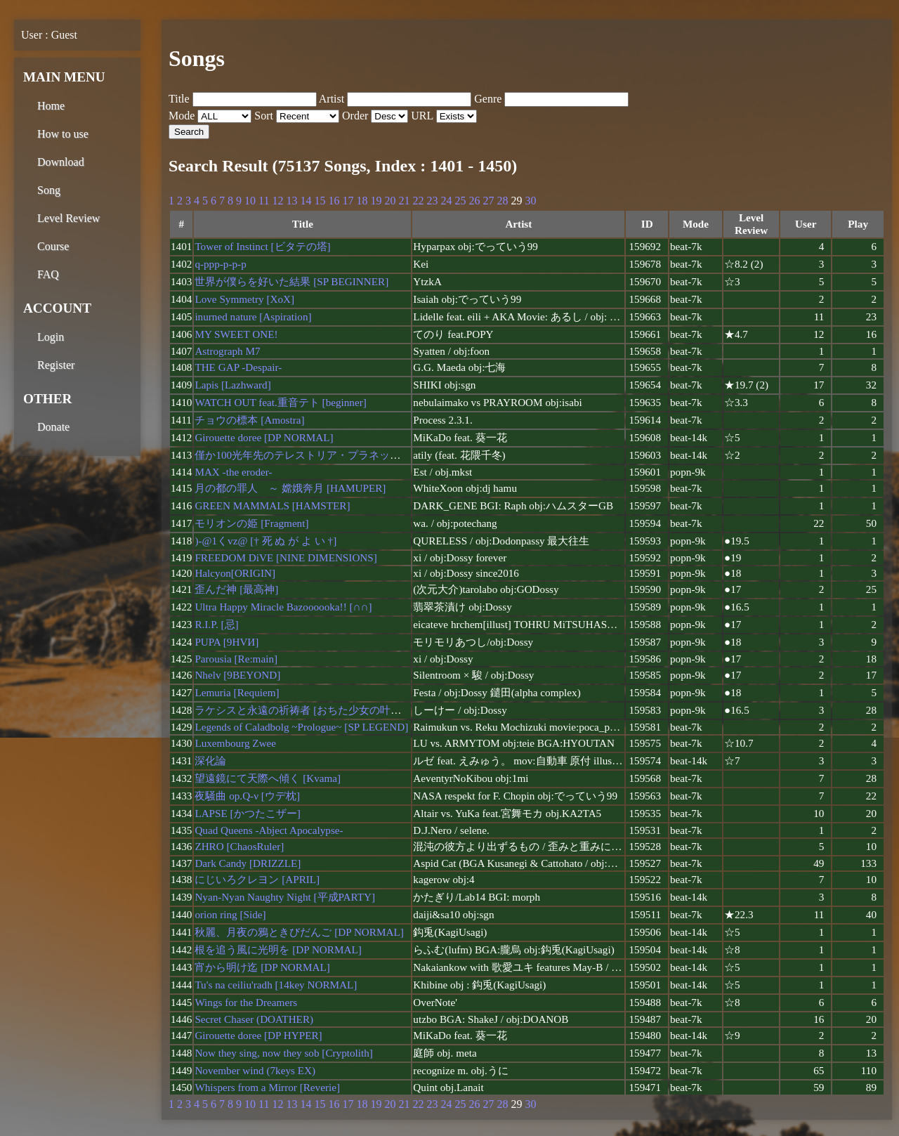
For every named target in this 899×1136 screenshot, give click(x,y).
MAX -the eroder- (233, 472)
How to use (62, 134)
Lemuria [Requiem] (237, 692)
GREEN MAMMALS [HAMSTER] (272, 505)
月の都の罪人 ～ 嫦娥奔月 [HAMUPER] (290, 488)
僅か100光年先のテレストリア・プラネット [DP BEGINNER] (337, 455)
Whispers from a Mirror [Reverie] (267, 1087)
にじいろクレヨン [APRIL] (257, 879)
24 (446, 201)
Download (60, 162)
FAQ (48, 274)
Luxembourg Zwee (235, 743)
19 (375, 201)
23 (432, 201)
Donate (53, 427)
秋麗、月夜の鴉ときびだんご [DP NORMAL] (299, 932)
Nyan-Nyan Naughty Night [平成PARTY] (285, 897)
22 (418, 201)
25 (460, 201)
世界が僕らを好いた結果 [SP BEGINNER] (291, 281)
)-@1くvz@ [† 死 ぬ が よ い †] (265, 541)
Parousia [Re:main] (236, 659)
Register (55, 365)
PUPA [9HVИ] (226, 642)
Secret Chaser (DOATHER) (254, 1019)
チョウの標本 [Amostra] (249, 420)
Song (48, 190)
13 (291, 201)
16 (333, 201)
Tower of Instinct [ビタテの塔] (262, 246)
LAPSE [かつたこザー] (247, 813)
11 (263, 201)
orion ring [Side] (230, 914)
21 (403, 201)
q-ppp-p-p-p (220, 264)
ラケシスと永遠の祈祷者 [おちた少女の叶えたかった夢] (326, 710)
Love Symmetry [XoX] (244, 299)
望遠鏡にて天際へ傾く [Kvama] (268, 778)
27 (488, 201)
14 (305, 201)
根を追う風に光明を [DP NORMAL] (278, 949)
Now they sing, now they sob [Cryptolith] (284, 1053)
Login (50, 337)
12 (277, 201)
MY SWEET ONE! (236, 334)
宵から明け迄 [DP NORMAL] (262, 967)
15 (319, 201)
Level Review (68, 218)
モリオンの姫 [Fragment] (251, 523)
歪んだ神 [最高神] (236, 589)
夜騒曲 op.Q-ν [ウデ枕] (247, 796)
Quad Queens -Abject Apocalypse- (269, 830)
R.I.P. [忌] (216, 624)
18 (361, 201)
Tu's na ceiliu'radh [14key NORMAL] (276, 985)
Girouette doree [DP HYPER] (258, 1035)
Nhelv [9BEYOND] (237, 675)
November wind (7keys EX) (255, 1070)
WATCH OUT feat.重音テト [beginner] (280, 402)
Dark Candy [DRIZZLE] (248, 863)
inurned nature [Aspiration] (253, 316)
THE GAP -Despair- (238, 367)
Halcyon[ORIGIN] (235, 573)
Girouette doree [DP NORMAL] (264, 437)
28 (502, 201)
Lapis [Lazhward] (232, 385)
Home (51, 106)
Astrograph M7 (227, 351)
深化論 (210, 760)
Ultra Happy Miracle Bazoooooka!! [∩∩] (283, 607)
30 (530, 201)
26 (474, 201)
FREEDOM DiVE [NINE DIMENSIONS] (285, 557)
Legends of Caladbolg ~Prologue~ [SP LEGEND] (301, 727)
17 (347, 201)
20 (389, 201)
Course (53, 246)
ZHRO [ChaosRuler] (239, 846)
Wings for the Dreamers (246, 1002)
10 (250, 201)
